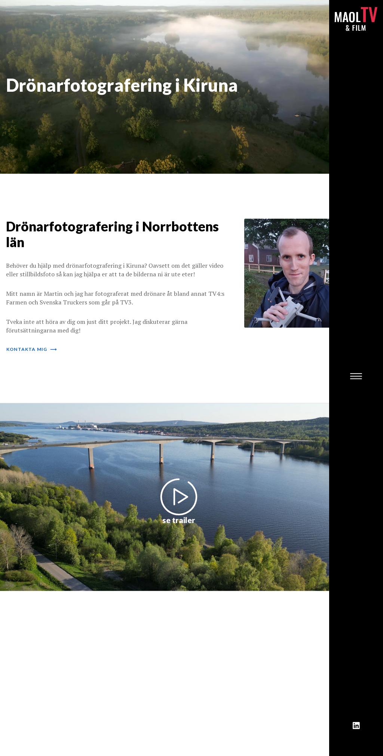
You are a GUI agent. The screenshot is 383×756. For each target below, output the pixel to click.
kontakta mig (31, 349)
